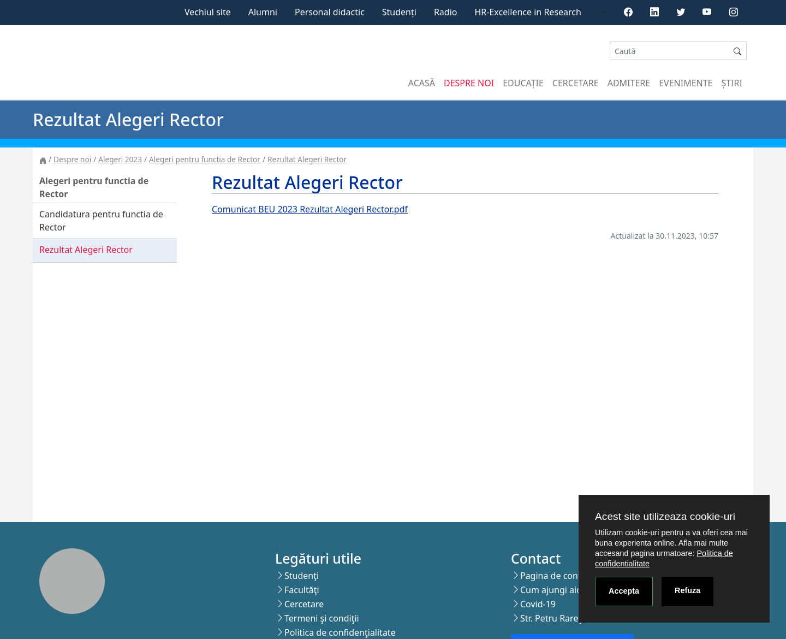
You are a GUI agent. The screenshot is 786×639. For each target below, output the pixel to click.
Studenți (399, 12)
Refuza (687, 590)
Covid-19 (538, 604)
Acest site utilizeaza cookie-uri (665, 516)
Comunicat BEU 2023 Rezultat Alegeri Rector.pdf (310, 209)
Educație (523, 83)
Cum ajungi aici (551, 590)
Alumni (262, 12)
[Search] (669, 51)
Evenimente (685, 83)
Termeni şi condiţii (321, 618)
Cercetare (575, 83)
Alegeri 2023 (120, 159)
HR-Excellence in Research (528, 12)
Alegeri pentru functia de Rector (204, 159)
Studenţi (301, 576)
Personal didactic (330, 12)
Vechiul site (207, 12)
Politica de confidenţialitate (340, 632)
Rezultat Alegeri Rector (307, 159)
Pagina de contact (556, 576)
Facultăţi (301, 590)
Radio (445, 12)
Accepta (624, 591)
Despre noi (469, 83)
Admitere (629, 83)
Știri (732, 83)
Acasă (421, 83)
